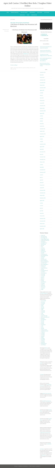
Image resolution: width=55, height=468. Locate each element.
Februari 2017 (42, 185)
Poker (42, 246)
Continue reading (14, 65)
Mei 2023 (41, 95)
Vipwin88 (42, 252)
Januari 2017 (42, 187)
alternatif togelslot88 (44, 255)
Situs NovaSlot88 (43, 273)
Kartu (34, 67)
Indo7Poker (42, 448)
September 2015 (42, 226)
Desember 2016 (42, 190)
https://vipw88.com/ (44, 260)
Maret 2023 (42, 97)
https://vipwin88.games (45, 261)
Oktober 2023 (42, 85)
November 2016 (42, 192)
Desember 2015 (42, 218)
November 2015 (42, 221)
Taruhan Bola (32, 12)
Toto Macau (43, 271)
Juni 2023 (41, 92)
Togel (28, 14)
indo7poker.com (44, 34)
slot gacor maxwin (44, 329)
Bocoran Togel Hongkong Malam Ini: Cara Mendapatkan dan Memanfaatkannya (45, 59)
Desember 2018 (42, 156)
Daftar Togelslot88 (44, 237)
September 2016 (42, 197)
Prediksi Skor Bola (15, 12)
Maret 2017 (42, 182)
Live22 (41, 363)
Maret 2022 (42, 123)
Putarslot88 (43, 303)
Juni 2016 (41, 205)
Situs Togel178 (43, 251)
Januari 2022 (42, 126)
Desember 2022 (42, 105)
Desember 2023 (42, 79)
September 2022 (42, 110)
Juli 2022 (41, 115)
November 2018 (42, 159)
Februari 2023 (42, 100)
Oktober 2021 (42, 131)
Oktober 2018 (42, 162)
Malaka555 (42, 318)
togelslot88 (43, 256)
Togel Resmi (43, 250)
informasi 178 (43, 286)
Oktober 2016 (42, 195)
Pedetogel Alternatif (44, 270)
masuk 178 (42, 284)
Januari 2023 (42, 103)
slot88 (42, 313)
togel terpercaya (44, 343)
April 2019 (41, 154)
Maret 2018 (42, 167)
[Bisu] (49, 28)
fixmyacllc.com (43, 265)
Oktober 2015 (42, 223)
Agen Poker (24, 67)
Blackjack (27, 67)
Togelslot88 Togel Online (45, 240)
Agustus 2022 (42, 113)
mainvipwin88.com (44, 254)
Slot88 (42, 289)
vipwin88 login (43, 344)
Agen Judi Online (24, 12)
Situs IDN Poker (49, 443)
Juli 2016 (41, 203)
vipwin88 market (43, 259)
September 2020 (42, 144)
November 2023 (42, 82)
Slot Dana (42, 314)
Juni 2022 (41, 118)
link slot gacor (43, 266)
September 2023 (42, 87)
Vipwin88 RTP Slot (44, 242)
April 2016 (41, 210)
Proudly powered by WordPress (21, 466)
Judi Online (31, 67)
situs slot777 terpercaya (44, 293)
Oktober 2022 (42, 108)
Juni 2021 (41, 141)
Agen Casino (39, 12)
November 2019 (42, 151)
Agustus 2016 (42, 200)
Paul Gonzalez (6, 31)
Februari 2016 (42, 215)
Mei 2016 (41, 208)
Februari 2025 (42, 77)
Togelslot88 (43, 235)
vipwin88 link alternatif (44, 330)
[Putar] (41, 28)
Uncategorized (26, 22)
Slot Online (46, 12)
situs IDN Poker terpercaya (47, 393)
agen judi (15, 67)
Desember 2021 (42, 128)
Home (8, 12)
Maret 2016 (42, 213)
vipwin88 (42, 257)
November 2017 (42, 169)
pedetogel (43, 333)
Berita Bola (22, 14)
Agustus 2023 (42, 90)
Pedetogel (43, 283)
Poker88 (42, 280)
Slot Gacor (42, 247)
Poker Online (34, 14)
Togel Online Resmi (44, 268)
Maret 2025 (42, 74)
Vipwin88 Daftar (43, 281)
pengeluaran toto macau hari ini (45, 432)
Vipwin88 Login (43, 244)
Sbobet (42, 327)
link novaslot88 (43, 300)
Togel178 (42, 308)
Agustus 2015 (42, 228)
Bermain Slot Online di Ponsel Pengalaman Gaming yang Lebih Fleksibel (45, 64)
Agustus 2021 (42, 136)
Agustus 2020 (42, 146)
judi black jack (25, 53)
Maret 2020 (42, 149)
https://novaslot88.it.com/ (45, 317)
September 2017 (42, 172)
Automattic (38, 466)
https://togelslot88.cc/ (44, 264)
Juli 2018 (41, 164)
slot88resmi (43, 332)
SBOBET (42, 337)
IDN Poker (42, 245)
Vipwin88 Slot (43, 241)
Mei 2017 (41, 177)
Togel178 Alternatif (44, 315)
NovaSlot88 (43, 274)
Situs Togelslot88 (44, 236)
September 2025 (42, 72)
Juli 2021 (41, 138)
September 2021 (42, 133)
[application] (46, 26)
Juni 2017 (41, 174)
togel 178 (42, 276)
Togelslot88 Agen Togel (45, 239)
